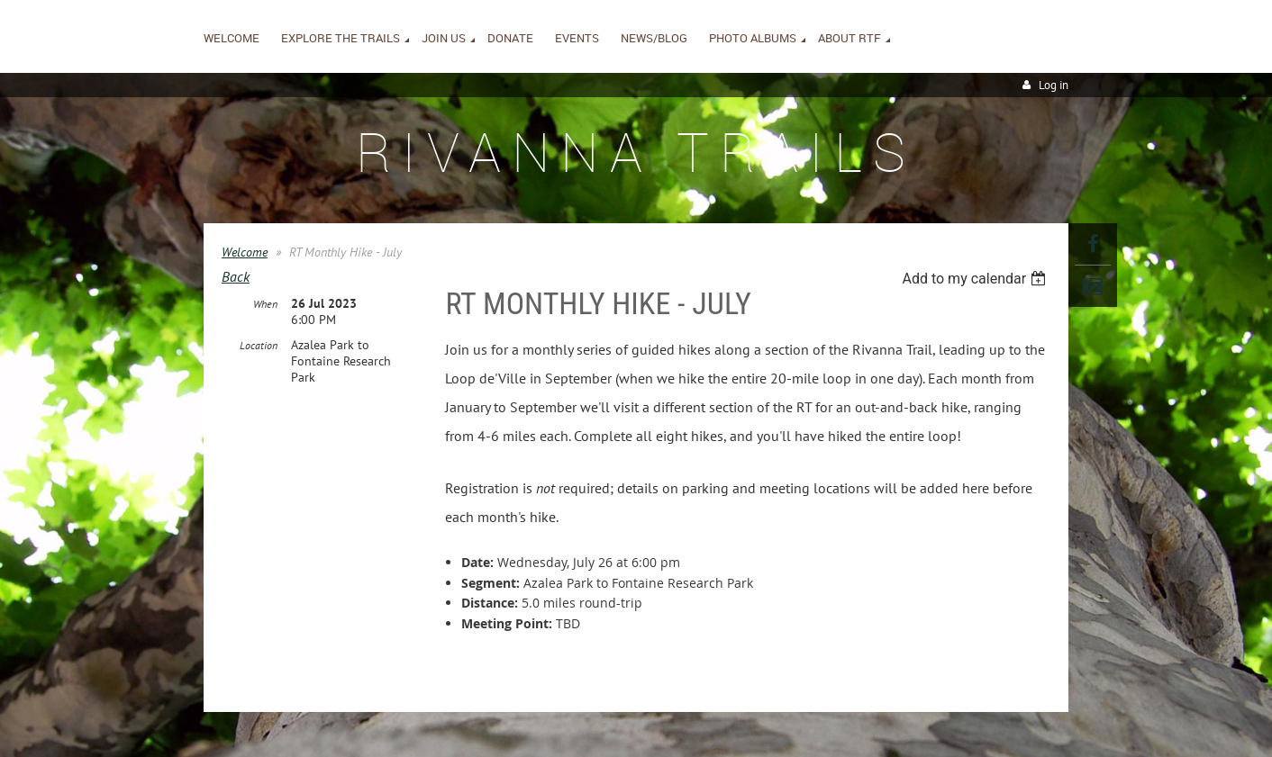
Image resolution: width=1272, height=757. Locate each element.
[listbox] (976, 278)
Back (236, 276)
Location (258, 345)
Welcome (245, 252)
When (265, 304)
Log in (1053, 85)
